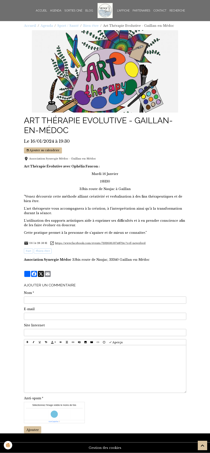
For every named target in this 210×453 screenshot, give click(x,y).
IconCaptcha (53, 421)
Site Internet (34, 325)
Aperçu (116, 342)
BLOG (89, 10)
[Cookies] (8, 445)
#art (28, 251)
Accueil (41, 10)
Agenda (55, 10)
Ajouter (32, 430)
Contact (159, 10)
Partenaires (141, 10)
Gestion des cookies (105, 448)
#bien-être (43, 251)
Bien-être (91, 26)
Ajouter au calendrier (43, 150)
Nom (28, 293)
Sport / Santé (68, 26)
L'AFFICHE (123, 10)
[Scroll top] (202, 445)
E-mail (29, 309)
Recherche (177, 10)
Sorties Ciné (73, 10)
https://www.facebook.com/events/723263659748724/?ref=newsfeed (100, 243)
